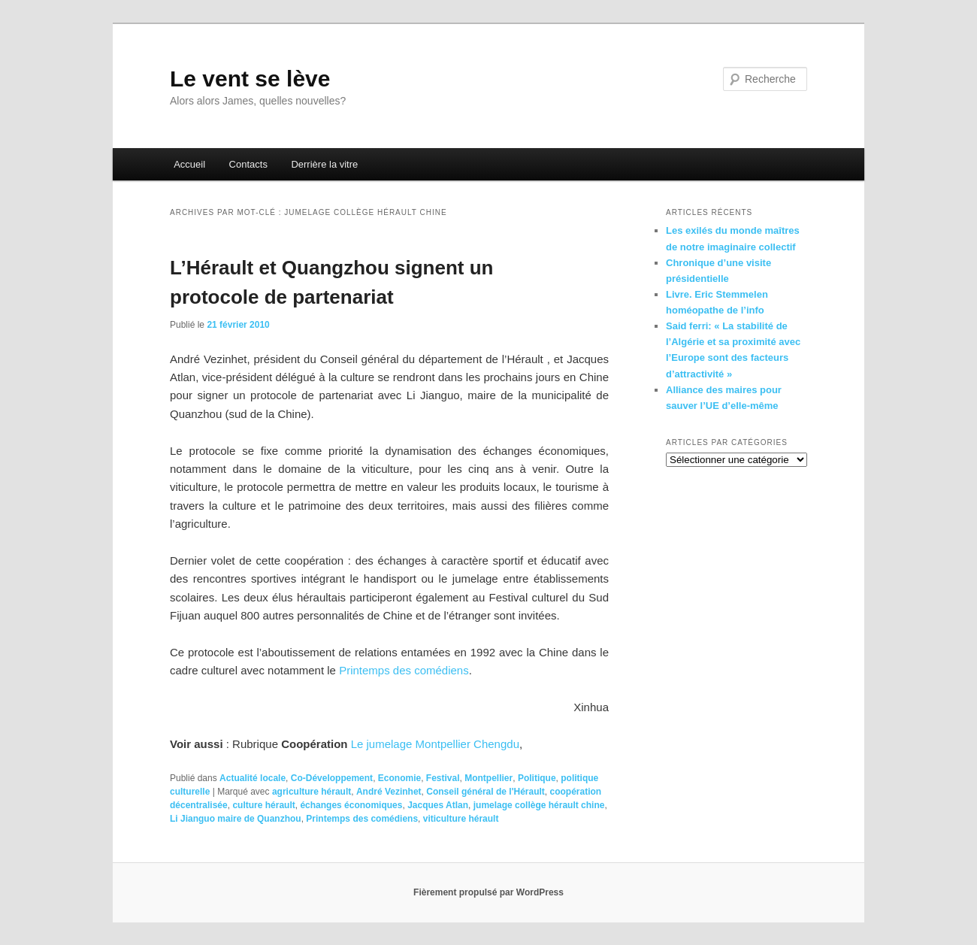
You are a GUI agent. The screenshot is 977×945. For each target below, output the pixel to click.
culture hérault (263, 805)
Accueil (189, 164)
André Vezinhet (389, 791)
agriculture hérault (311, 791)
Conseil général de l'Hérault (485, 791)
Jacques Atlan (437, 805)
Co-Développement (332, 778)
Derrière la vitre (324, 164)
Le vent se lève (250, 78)
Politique (537, 778)
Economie (399, 778)
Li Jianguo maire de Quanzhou (235, 818)
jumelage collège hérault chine (539, 805)
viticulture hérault (461, 818)
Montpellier (488, 778)
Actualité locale (252, 778)
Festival (443, 778)
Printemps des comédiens (404, 670)
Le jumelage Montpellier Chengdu (435, 744)
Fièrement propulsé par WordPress (488, 892)
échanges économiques (351, 805)
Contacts (248, 164)
